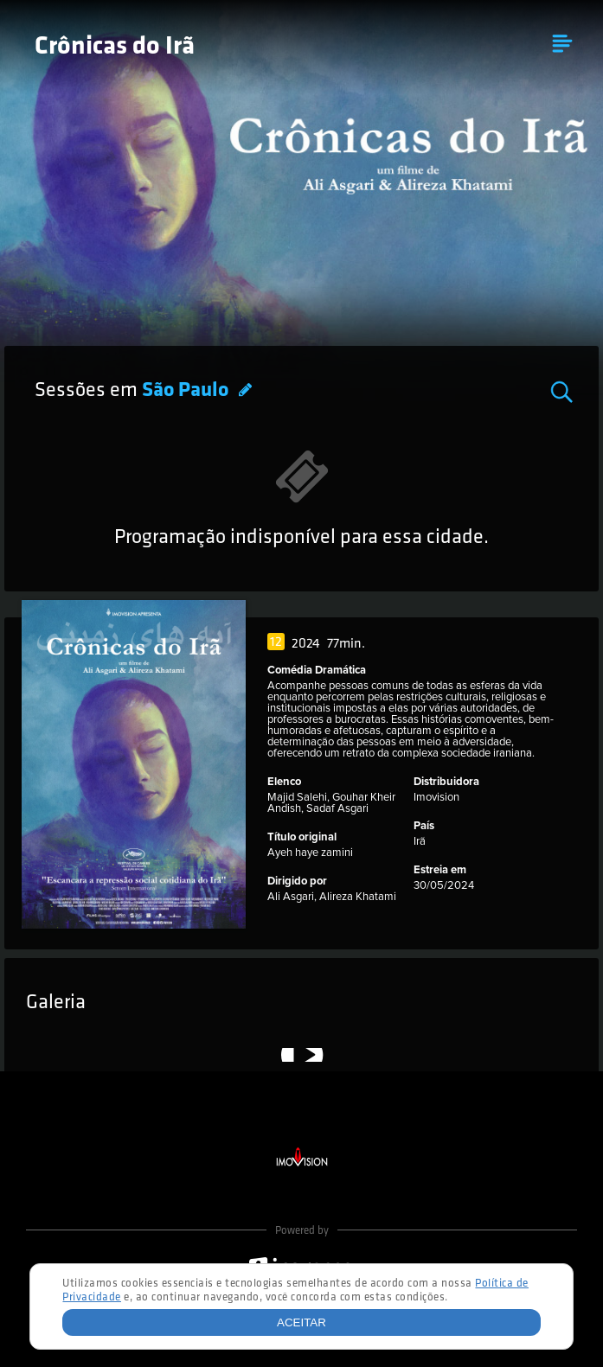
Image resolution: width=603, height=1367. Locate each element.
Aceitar (301, 1322)
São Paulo (187, 390)
